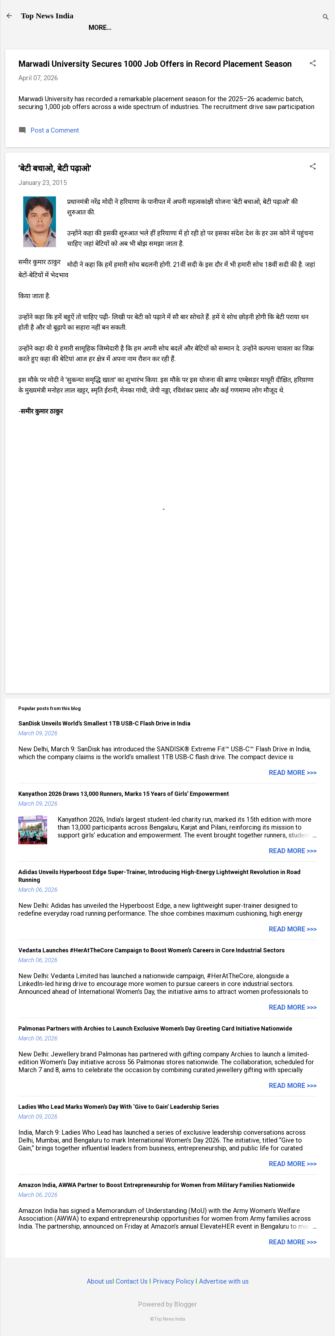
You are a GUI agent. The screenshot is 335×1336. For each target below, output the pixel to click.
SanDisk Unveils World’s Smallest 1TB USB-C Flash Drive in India (104, 723)
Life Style (260, 27)
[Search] (326, 18)
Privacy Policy (173, 1281)
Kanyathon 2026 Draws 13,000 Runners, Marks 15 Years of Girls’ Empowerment (123, 793)
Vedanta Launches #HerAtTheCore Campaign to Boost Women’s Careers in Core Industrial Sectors (151, 950)
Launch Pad (210, 27)
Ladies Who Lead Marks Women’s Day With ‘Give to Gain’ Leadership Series (118, 1106)
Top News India (47, 15)
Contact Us (132, 1281)
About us (99, 1281)
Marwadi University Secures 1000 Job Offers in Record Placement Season (155, 64)
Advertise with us (224, 1281)
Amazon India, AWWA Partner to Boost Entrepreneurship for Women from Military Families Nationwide (156, 1184)
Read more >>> (293, 773)
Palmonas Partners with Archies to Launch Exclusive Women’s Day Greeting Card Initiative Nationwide (155, 1028)
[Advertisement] (167, 632)
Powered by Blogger (167, 1304)
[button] (313, 64)
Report (101, 27)
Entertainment (152, 27)
